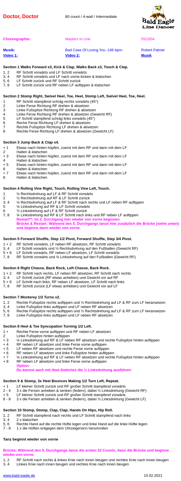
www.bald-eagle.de (19, 475)
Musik (146, 55)
